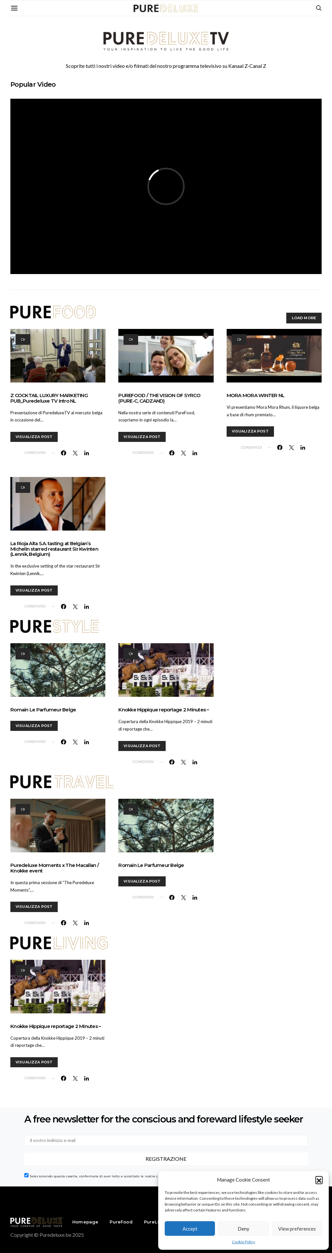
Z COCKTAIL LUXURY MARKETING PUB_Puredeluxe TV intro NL (49, 398)
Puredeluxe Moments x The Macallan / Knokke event (54, 868)
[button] (319, 1179)
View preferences (297, 1229)
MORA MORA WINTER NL (256, 395)
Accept (190, 1229)
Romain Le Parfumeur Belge (43, 710)
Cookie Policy (243, 1241)
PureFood (121, 1221)
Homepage (85, 1221)
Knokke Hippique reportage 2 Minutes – (163, 710)
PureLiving (156, 1221)
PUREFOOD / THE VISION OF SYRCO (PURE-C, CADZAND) (159, 398)
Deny (243, 1229)
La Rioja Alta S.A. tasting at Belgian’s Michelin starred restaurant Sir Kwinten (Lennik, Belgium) (54, 549)
